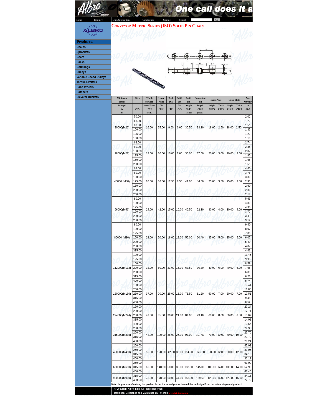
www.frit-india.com (178, 393)
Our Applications (121, 20)
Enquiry (98, 20)
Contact (167, 20)
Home (79, 20)
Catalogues (148, 20)
